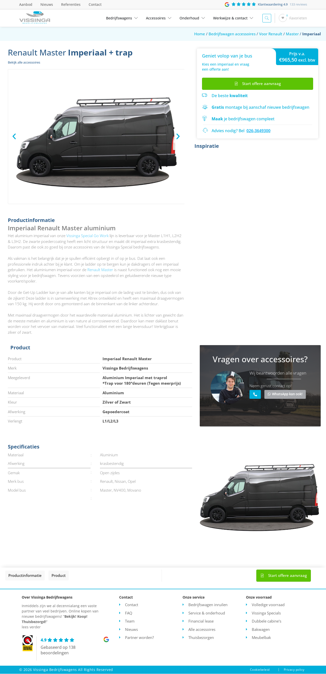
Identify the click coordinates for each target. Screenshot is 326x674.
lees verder (31, 627)
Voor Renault (270, 33)
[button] (14, 136)
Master (292, 33)
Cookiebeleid (260, 670)
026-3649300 (258, 130)
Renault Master (100, 269)
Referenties (71, 4)
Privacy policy (294, 670)
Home (199, 33)
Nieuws (46, 4)
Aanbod (25, 4)
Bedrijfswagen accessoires (232, 33)
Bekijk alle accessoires (24, 62)
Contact (95, 4)
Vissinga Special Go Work (87, 235)
